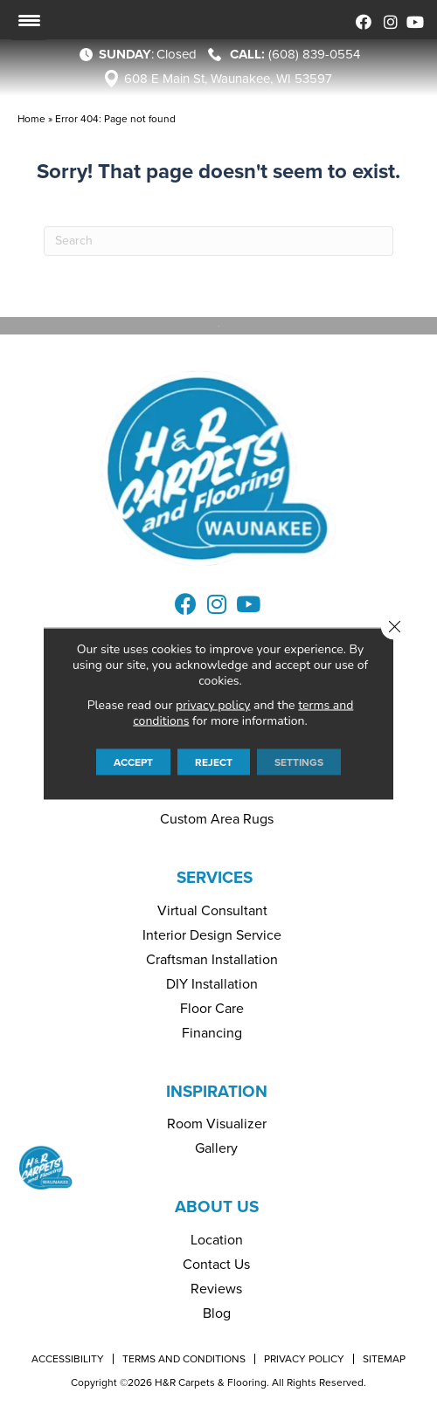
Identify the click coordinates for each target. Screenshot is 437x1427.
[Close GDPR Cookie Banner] (394, 627)
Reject (213, 762)
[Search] (218, 241)
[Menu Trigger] (29, 20)
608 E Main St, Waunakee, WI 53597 (228, 78)
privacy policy (213, 705)
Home (31, 119)
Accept (133, 762)
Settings (298, 762)
